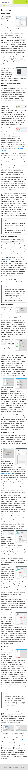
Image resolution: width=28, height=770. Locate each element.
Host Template (9, 259)
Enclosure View (5, 473)
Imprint (22, 767)
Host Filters (22, 740)
